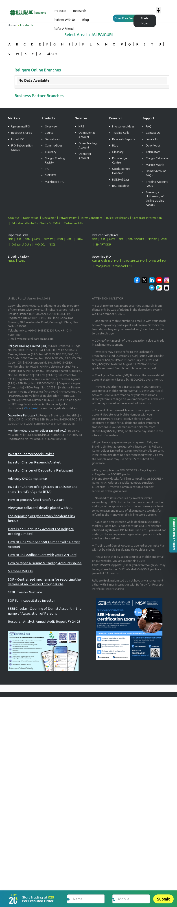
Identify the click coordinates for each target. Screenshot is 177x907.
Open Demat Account (87, 134)
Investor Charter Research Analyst (34, 462)
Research (79, 11)
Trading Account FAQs (157, 183)
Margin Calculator (157, 158)
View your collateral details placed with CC (40, 508)
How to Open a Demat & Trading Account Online (45, 563)
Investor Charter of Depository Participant (40, 470)
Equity (49, 132)
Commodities (53, 145)
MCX (37, 239)
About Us (13, 217)
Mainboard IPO (55, 181)
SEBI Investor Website (25, 592)
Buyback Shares (21, 132)
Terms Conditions (91, 217)
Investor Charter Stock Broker (31, 454)
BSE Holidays (120, 185)
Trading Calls (120, 132)
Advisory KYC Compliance (27, 478)
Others (52, 54)
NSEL (70, 239)
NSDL (11, 260)
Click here (30, 408)
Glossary (117, 151)
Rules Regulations (117, 217)
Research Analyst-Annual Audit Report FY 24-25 (44, 621)
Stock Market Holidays (121, 171)
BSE (19, 239)
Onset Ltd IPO (157, 260)
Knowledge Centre (119, 160)
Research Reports (123, 139)
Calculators (153, 151)
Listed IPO (17, 139)
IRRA (80, 239)
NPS (81, 126)
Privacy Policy (67, 217)
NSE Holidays (120, 179)
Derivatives (52, 139)
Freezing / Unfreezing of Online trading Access (155, 198)
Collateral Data (21, 244)
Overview (51, 126)
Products (60, 11)
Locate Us (152, 139)
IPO (47, 168)
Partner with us (65, 20)
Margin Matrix (155, 164)
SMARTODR (103, 244)
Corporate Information (147, 217)
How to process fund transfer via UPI (36, 500)
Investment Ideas (123, 126)
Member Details (20, 571)
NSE (10, 239)
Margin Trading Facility (55, 160)
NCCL (52, 244)
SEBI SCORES (136, 239)
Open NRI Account (85, 155)
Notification (31, 217)
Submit (163, 899)
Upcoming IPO (20, 126)
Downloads (153, 145)
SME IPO (50, 175)
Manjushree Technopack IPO (114, 266)
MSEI (60, 239)
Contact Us (153, 132)
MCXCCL (40, 244)
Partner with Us (73, 223)
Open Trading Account (88, 145)
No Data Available (34, 80)
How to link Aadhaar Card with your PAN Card (42, 555)
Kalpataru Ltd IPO (133, 260)
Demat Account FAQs (156, 173)
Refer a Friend (64, 28)
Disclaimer (49, 217)
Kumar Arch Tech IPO (105, 260)
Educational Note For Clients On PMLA (36, 223)
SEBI (28, 239)
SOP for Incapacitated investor (31, 600)
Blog (85, 20)
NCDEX (48, 239)
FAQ (148, 126)
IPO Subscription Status (22, 147)
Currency (50, 151)
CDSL (21, 260)
